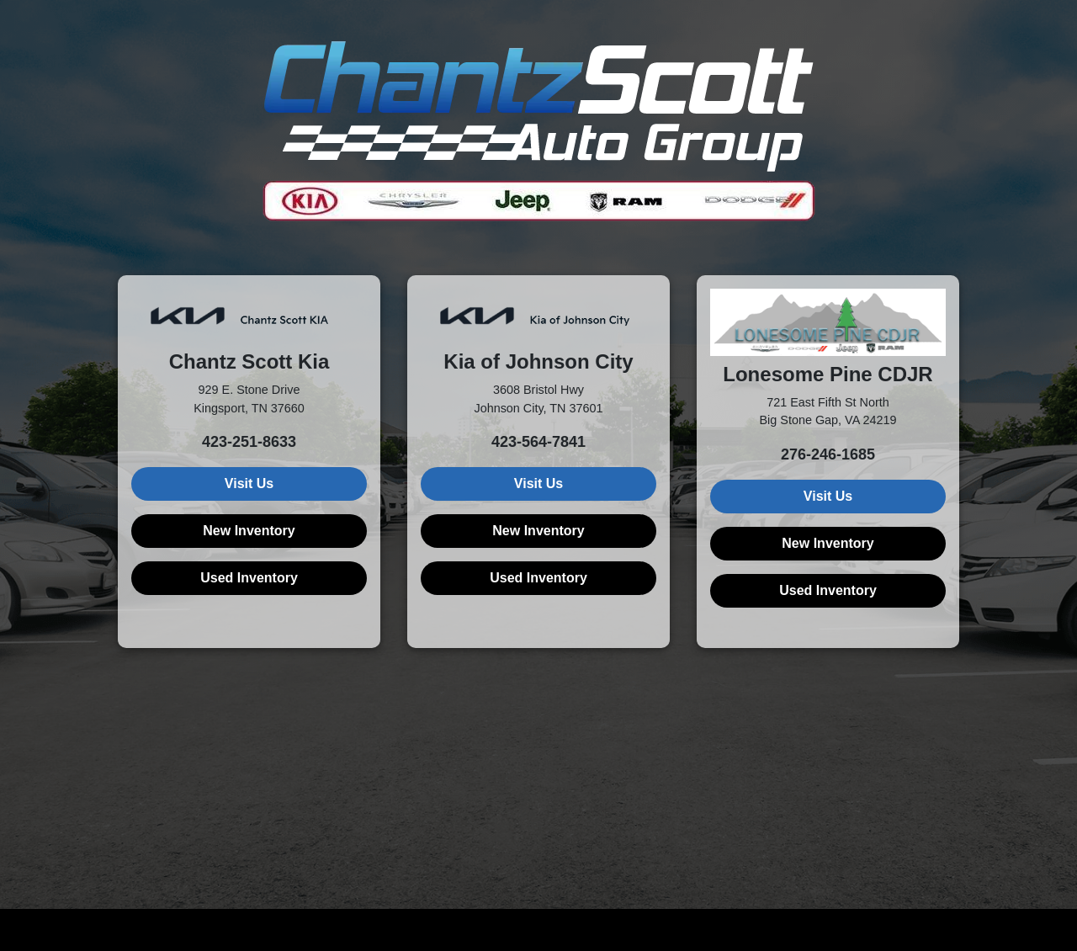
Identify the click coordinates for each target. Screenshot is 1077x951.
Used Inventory (249, 578)
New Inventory (248, 530)
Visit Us (249, 483)
